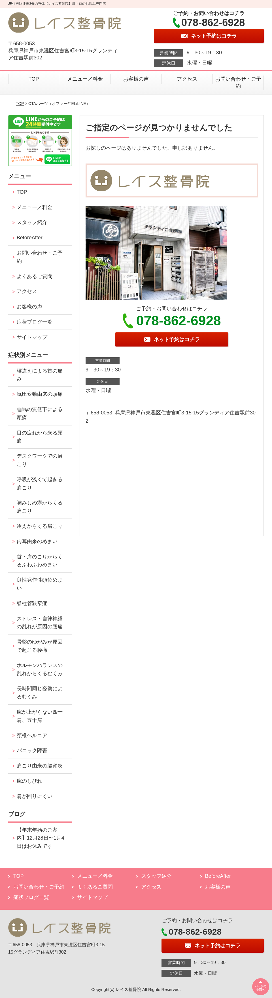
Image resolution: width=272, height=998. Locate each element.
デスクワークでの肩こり (40, 460)
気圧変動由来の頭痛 (40, 394)
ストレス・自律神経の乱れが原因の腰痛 (40, 623)
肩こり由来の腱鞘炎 (40, 766)
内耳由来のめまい (37, 541)
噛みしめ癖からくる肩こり (40, 507)
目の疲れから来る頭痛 (40, 437)
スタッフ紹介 (32, 222)
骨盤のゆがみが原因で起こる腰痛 (40, 646)
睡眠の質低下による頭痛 (40, 413)
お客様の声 (136, 79)
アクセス (187, 79)
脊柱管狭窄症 (32, 603)
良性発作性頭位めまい (40, 584)
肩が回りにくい (34, 796)
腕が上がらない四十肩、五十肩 (40, 716)
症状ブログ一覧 (34, 322)
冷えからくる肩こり (40, 526)
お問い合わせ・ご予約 (238, 82)
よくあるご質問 (34, 276)
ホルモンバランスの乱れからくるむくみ (40, 669)
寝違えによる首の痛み (40, 375)
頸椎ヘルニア (32, 735)
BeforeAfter (29, 237)
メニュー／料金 (85, 79)
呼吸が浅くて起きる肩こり (40, 484)
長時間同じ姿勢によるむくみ (40, 693)
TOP (34, 79)
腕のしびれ (29, 781)
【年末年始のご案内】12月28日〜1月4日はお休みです (40, 838)
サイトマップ (32, 337)
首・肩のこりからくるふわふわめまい (40, 561)
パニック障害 (32, 750)
